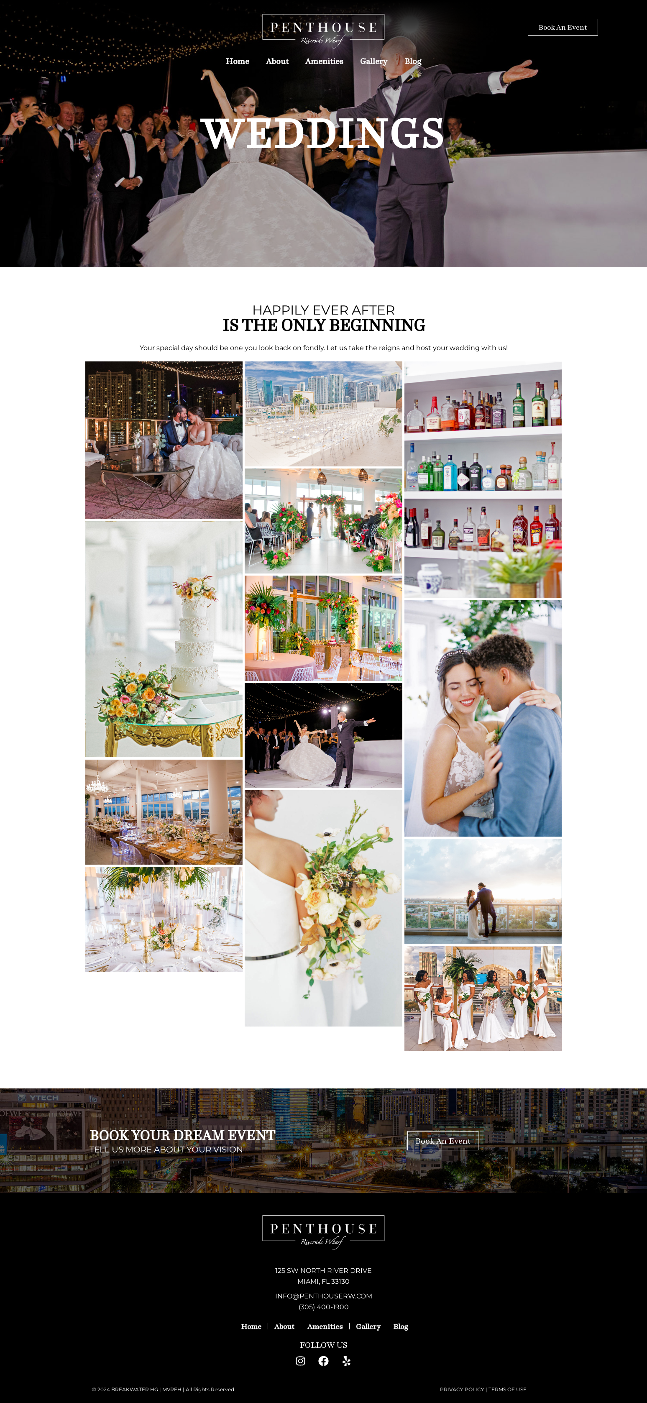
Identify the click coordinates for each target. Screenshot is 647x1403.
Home (237, 61)
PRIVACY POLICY (462, 1389)
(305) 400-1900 (324, 1307)
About (277, 61)
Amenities (324, 61)
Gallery (374, 61)
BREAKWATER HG (134, 1389)
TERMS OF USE (507, 1389)
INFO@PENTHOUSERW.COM (323, 1296)
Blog (413, 61)
